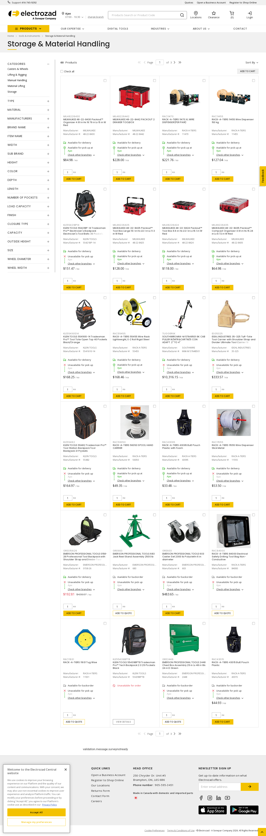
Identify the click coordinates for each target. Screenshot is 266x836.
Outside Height (19, 241)
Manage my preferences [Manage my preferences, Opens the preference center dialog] (36, 822)
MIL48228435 (220, 224)
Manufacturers (20, 118)
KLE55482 (69, 442)
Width (12, 145)
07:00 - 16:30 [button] (72, 17)
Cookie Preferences (154, 831)
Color (13, 171)
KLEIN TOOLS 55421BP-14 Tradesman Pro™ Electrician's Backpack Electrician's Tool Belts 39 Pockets (84, 230)
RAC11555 (217, 442)
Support (16, 2)
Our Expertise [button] (71, 28)
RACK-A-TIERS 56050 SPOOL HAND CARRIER (133, 447)
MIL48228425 (121, 224)
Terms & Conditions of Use (181, 830)
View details (123, 721)
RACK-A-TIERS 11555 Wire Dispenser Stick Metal (233, 447)
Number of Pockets (23, 197)
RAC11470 (168, 116)
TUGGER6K (168, 333)
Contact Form (100, 796)
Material (14, 110)
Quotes (189, 2)
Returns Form (100, 790)
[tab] (29, 64)
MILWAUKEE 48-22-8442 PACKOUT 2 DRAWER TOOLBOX (134, 121)
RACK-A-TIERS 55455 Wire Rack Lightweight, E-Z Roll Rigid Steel (131, 338)
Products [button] (28, 28)
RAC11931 (68, 659)
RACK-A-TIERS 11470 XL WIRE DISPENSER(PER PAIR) (178, 121)
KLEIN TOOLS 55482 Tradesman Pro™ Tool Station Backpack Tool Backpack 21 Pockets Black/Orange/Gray (85, 449)
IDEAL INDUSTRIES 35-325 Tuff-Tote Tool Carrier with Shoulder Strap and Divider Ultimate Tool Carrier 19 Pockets (234, 341)
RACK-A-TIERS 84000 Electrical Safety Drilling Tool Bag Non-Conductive (230, 556)
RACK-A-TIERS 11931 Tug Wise (80, 662)
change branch (96, 17)
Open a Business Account (211, 2)
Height (13, 162)
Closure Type (18, 224)
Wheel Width (17, 268)
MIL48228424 (170, 224)
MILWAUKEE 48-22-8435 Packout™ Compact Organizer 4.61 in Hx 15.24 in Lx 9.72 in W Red (232, 230)
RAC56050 (119, 442)
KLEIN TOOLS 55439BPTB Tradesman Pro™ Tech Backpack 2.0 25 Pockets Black (134, 665)
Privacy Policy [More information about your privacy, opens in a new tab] (49, 804)
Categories (16, 64)
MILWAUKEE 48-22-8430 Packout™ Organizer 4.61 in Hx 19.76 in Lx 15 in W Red (84, 122)
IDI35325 (217, 333)
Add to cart (74, 178)
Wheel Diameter (19, 259)
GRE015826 (70, 550)
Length (13, 189)
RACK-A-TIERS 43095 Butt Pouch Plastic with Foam (181, 447)
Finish (12, 215)
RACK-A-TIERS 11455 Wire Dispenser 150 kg (233, 121)
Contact (240, 28)
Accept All (36, 812)
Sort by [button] (250, 62)
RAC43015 (218, 659)
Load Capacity (19, 206)
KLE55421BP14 (71, 224)
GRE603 (167, 550)
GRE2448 (168, 659)
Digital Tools (118, 28)
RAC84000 (218, 550)
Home (11, 35)
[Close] (66, 769)
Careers (96, 801)
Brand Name (17, 127)
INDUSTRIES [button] (158, 28)
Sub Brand (16, 154)
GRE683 (118, 550)
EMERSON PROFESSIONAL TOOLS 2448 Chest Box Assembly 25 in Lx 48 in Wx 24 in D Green (184, 665)
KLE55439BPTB (121, 659)
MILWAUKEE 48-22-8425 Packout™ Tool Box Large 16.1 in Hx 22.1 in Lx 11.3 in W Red (134, 230)
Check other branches (80, 154)
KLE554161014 (71, 333)
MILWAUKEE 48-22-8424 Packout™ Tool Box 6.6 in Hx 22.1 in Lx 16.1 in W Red (182, 230)
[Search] (147, 15)
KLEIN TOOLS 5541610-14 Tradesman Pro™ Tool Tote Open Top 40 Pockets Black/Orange (85, 339)
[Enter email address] (220, 787)
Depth (12, 180)
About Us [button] (199, 28)
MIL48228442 (121, 116)
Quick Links (100, 768)
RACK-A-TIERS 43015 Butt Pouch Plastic (230, 664)
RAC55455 (119, 333)
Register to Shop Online (243, 2)
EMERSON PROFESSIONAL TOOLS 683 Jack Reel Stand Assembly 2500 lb (134, 555)
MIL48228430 (71, 116)
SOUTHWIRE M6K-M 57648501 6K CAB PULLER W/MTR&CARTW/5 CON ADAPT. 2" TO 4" (183, 339)
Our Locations (100, 785)
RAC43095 (168, 442)
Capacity (15, 233)
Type (11, 101)
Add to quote (123, 613)
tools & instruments (29, 35)
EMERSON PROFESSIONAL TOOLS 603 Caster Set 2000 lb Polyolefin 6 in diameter (183, 556)
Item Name (15, 136)
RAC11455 (217, 116)
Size (10, 250)
